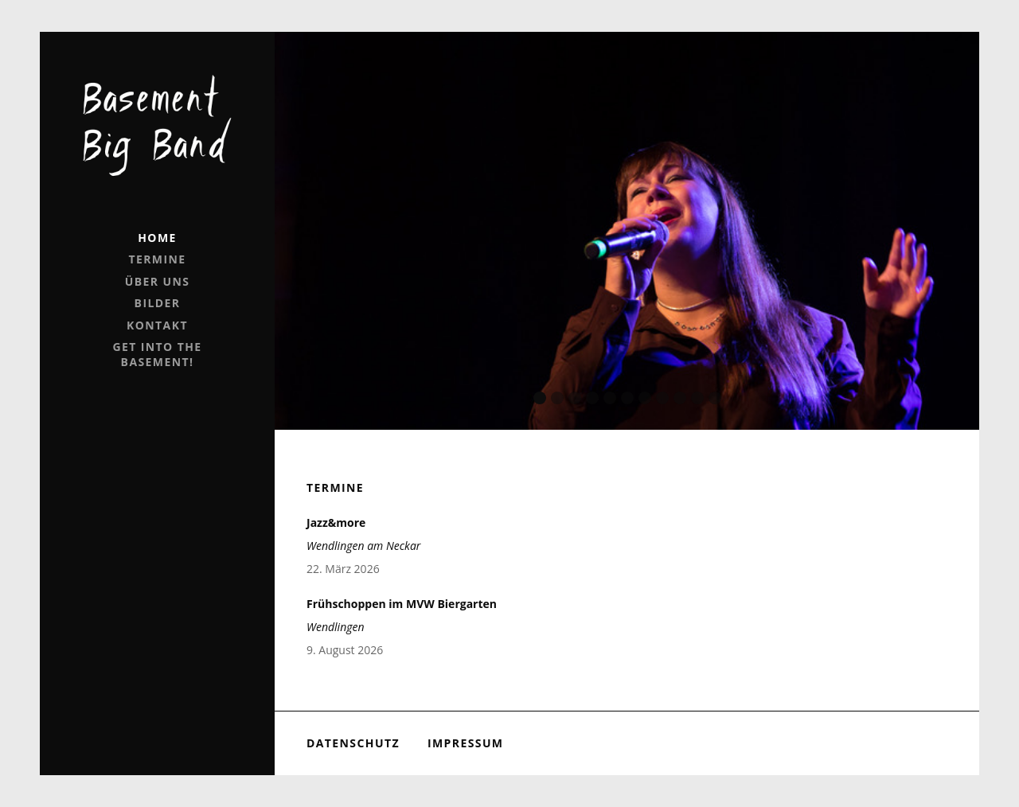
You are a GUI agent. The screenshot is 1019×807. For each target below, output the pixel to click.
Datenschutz (353, 742)
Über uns (157, 281)
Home (157, 237)
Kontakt (157, 325)
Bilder (158, 302)
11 (715, 398)
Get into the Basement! (156, 354)
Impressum (466, 742)
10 (697, 398)
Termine (156, 259)
